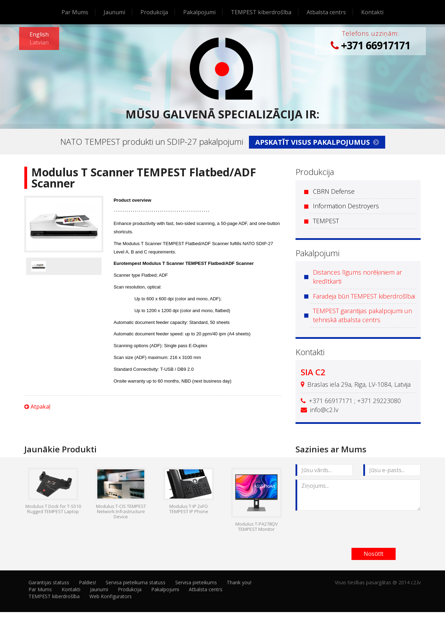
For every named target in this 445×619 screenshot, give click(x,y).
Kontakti (372, 12)
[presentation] (348, 527)
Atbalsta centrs (326, 12)
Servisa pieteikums (196, 582)
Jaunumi (114, 12)
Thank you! (239, 582)
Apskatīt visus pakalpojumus (317, 142)
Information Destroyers (346, 206)
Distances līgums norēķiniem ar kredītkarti (357, 276)
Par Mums (75, 12)
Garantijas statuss (49, 582)
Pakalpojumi (199, 12)
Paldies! (87, 582)
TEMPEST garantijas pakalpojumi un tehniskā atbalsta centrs (362, 315)
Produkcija (154, 12)
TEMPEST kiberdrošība (261, 12)
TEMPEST (326, 221)
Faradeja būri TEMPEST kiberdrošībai (364, 296)
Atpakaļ (37, 406)
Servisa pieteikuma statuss (135, 582)
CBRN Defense (334, 191)
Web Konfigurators (110, 596)
